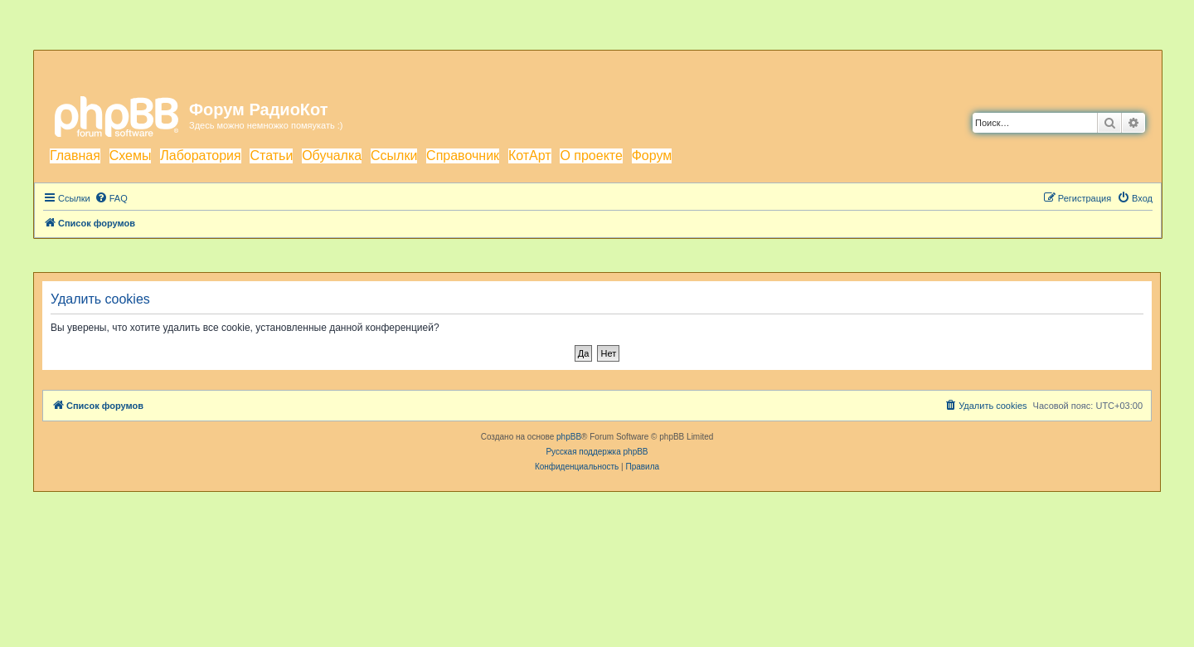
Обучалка (332, 155)
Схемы (130, 155)
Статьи (271, 155)
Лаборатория (200, 155)
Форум (652, 155)
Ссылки (394, 155)
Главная (75, 155)
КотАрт (529, 155)
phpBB (568, 436)
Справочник (462, 155)
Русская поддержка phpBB (597, 451)
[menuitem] (111, 198)
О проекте (591, 155)
